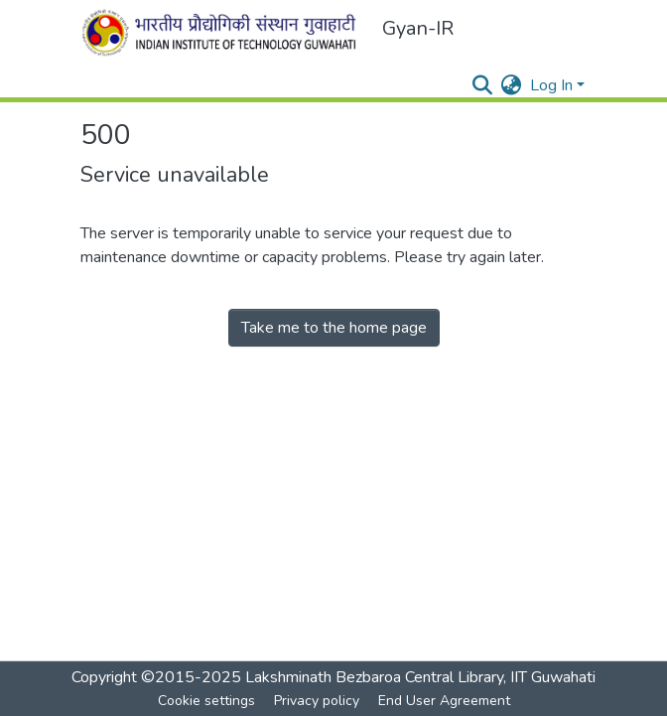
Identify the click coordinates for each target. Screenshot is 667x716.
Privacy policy (316, 700)
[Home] (223, 33)
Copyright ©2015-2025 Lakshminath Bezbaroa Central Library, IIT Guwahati (333, 677)
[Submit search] (482, 85)
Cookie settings (206, 700)
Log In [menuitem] (551, 85)
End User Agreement (444, 700)
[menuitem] (511, 85)
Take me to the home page (334, 328)
